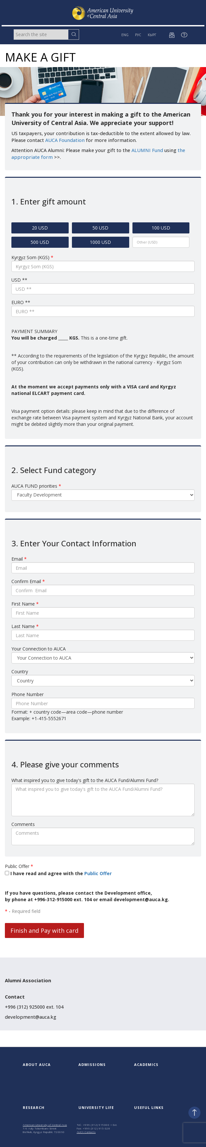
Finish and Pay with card (44, 930)
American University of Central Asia (45, 1124)
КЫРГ (152, 35)
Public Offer (98, 873)
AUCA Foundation (65, 140)
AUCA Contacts (86, 1132)
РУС (138, 35)
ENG (125, 35)
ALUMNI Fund (147, 150)
